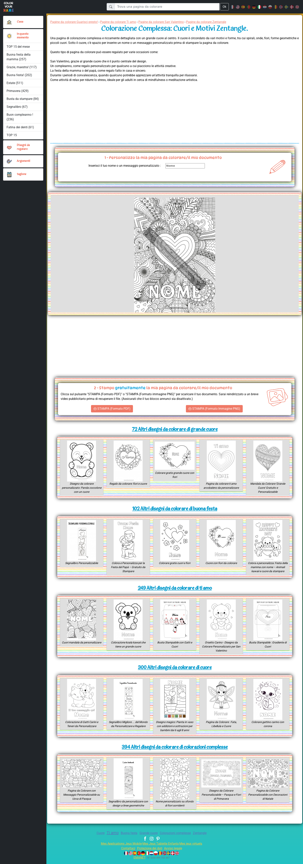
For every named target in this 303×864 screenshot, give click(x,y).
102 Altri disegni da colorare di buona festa (174, 509)
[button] (9, 36)
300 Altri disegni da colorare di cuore (175, 672)
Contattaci (125, 852)
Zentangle (203, 837)
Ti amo (109, 837)
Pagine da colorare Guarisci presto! (76, 22)
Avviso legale (175, 852)
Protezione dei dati (149, 852)
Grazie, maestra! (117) (22, 67)
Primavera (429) (18, 91)
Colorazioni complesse (177, 837)
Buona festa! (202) (19, 75)
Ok (224, 6)
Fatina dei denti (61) (20, 127)
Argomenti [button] (23, 161)
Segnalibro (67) (17, 106)
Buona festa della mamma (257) (19, 57)
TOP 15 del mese (19, 46)
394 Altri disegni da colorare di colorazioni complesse (174, 751)
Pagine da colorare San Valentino (170, 22)
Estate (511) (15, 83)
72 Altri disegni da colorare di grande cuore (175, 430)
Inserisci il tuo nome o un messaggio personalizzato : (121, 165)
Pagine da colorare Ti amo (124, 22)
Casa (20, 22)
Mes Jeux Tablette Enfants (161, 847)
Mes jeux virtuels (193, 847)
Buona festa (127, 837)
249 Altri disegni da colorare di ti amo (174, 593)
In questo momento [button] (23, 35)
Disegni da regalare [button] (24, 147)
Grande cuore (148, 837)
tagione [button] (21, 174)
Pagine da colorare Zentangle (219, 22)
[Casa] (9, 22)
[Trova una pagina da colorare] (167, 6)
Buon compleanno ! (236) (20, 117)
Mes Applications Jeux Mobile (119, 847)
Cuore (96, 837)
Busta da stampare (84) (23, 98)
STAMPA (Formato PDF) (112, 408)
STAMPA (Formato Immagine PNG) (214, 408)
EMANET (139, 861)
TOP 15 (12, 135)
